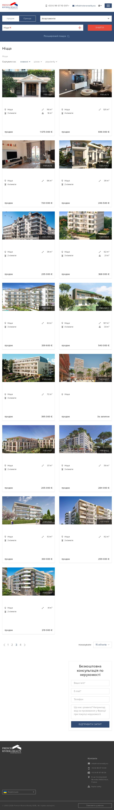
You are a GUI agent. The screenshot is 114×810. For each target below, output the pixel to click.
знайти (99, 27)
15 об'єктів (103, 644)
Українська (19, 792)
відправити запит (90, 724)
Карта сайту (96, 786)
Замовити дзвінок (95, 805)
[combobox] (76, 19)
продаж (10, 18)
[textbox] (14, 28)
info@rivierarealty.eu (84, 5)
